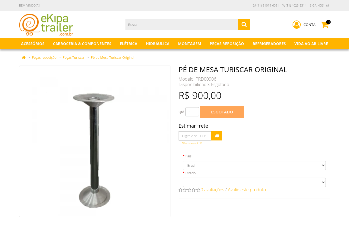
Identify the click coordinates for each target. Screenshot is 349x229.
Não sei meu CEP (192, 143)
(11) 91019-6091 (266, 5)
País (188, 156)
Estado (190, 173)
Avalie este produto (247, 190)
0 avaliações (212, 190)
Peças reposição (44, 57)
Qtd (181, 112)
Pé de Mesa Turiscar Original (112, 57)
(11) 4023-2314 (294, 5)
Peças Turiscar (74, 57)
